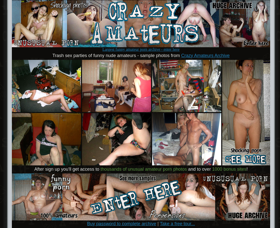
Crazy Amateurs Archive (205, 55)
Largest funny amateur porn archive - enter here (141, 48)
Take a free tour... (177, 223)
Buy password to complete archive (121, 223)
